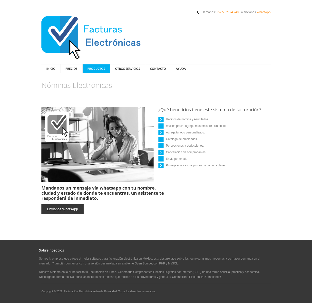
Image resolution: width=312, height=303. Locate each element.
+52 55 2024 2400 (228, 12)
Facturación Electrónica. (78, 291)
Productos (96, 69)
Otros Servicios (127, 69)
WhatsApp (264, 12)
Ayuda (181, 69)
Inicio (50, 69)
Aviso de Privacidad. (105, 291)
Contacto (158, 69)
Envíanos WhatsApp (62, 209)
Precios (71, 69)
